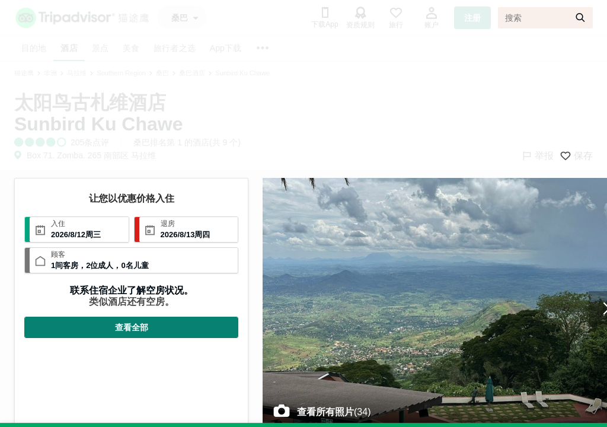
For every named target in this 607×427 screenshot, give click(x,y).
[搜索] (545, 17)
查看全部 (131, 327)
